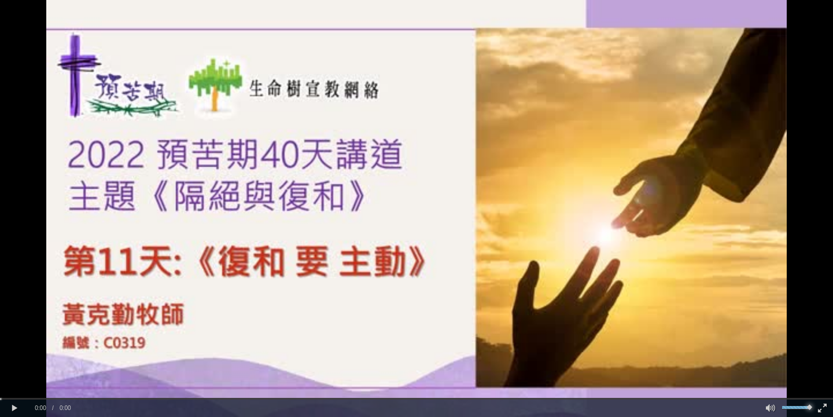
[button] (14, 408)
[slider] (416, 399)
